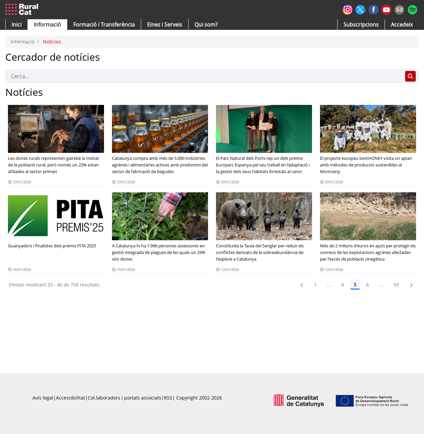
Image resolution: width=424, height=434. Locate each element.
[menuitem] (104, 24)
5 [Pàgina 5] (355, 284)
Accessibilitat (70, 398)
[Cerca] (203, 76)
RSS (168, 398)
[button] (16, 24)
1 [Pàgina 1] (315, 284)
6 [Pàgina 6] (367, 284)
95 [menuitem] (396, 284)
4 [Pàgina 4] (342, 284)
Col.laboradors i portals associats (124, 398)
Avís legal (42, 398)
